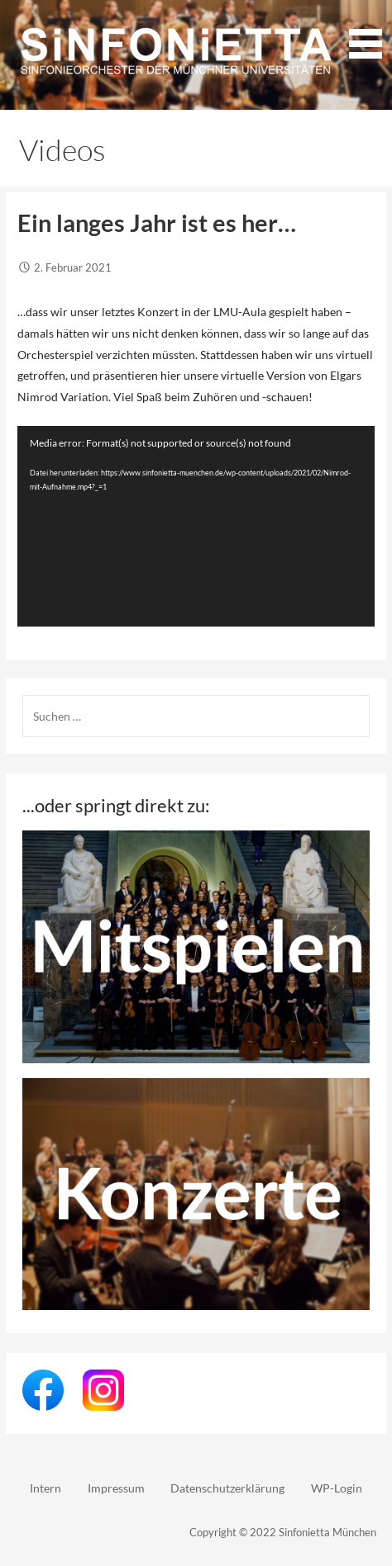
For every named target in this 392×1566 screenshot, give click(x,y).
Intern (45, 1488)
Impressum (116, 1488)
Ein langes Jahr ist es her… (156, 223)
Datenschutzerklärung (227, 1488)
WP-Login (336, 1488)
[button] (365, 32)
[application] (196, 526)
